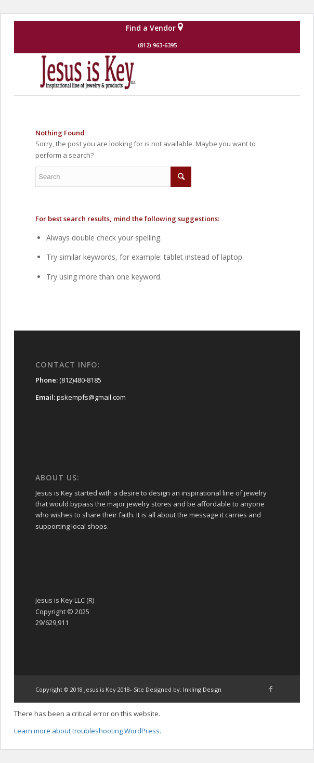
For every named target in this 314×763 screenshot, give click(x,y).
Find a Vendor (154, 27)
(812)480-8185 (80, 380)
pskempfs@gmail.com (91, 397)
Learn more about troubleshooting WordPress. (87, 730)
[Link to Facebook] (271, 689)
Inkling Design (202, 689)
